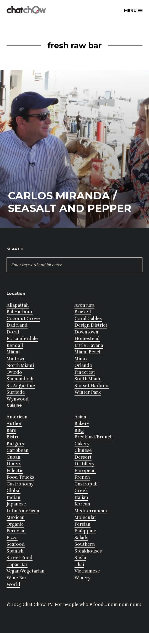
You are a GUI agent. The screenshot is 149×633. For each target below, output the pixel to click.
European (85, 470)
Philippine (85, 531)
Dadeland (17, 325)
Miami (13, 352)
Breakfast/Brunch (93, 437)
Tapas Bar (17, 564)
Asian (80, 417)
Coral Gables (88, 318)
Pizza (12, 537)
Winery (82, 578)
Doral (13, 332)
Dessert (83, 457)
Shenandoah (20, 379)
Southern (84, 544)
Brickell (82, 312)
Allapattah (18, 305)
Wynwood (18, 399)
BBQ (79, 430)
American (17, 417)
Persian (82, 524)
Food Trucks (20, 477)
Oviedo (14, 372)
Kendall (15, 345)
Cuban (13, 457)
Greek (81, 490)
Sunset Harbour (91, 385)
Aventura (84, 305)
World (13, 584)
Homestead (87, 338)
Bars (11, 430)
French (82, 477)
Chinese (83, 450)
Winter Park (87, 392)
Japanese (16, 504)
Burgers (15, 444)
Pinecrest (84, 372)
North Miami (20, 365)
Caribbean (18, 450)
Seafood (16, 544)
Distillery (84, 464)
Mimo (80, 359)
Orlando (83, 365)
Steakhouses (88, 551)
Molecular (85, 517)
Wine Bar (16, 578)
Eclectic (15, 470)
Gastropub (86, 484)
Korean (82, 504)
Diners (14, 464)
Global (13, 490)
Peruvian (16, 531)
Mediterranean (90, 511)
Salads (81, 537)
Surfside (16, 392)
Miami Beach (88, 352)
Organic (15, 524)
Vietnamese (87, 571)
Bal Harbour (20, 312)
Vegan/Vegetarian (26, 571)
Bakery (81, 423)
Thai (79, 564)
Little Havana (88, 345)
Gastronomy (20, 484)
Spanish (15, 551)
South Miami (88, 379)
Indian (13, 497)
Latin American (23, 511)
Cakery (81, 444)
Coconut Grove (23, 318)
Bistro (13, 437)
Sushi (80, 557)
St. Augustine (21, 385)
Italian (81, 497)
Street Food (20, 557)
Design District (90, 325)
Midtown (16, 359)
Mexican (16, 517)
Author (14, 423)
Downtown (86, 332)
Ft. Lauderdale (22, 338)
